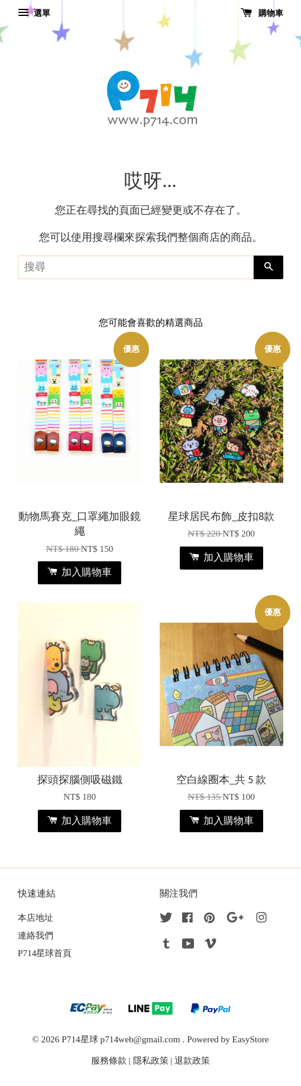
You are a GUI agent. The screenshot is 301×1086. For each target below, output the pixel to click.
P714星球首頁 (45, 953)
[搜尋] (136, 267)
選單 (34, 13)
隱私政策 (151, 1060)
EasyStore (250, 1039)
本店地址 (35, 917)
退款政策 (192, 1060)
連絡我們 (35, 935)
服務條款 (109, 1060)
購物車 (262, 13)
